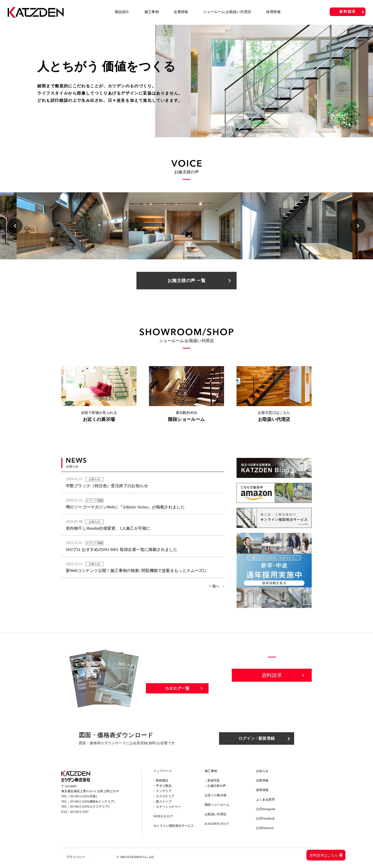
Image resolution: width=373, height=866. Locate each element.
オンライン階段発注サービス (173, 825)
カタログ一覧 (177, 688)
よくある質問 (265, 799)
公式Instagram (265, 809)
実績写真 (213, 780)
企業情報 (181, 12)
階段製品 (162, 780)
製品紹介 (122, 12)
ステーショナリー (168, 806)
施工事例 (151, 12)
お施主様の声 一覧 (186, 280)
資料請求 (347, 12)
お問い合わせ (272, 692)
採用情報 (273, 12)
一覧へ (214, 586)
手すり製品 (163, 785)
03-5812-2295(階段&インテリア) (92, 801)
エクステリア (165, 796)
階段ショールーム (217, 804)
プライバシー (75, 856)
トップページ (162, 771)
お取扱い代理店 (216, 814)
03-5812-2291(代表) (83, 796)
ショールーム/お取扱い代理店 (227, 12)
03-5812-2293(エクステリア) (89, 806)
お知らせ (262, 771)
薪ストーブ (163, 801)
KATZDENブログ (217, 823)
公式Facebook (265, 818)
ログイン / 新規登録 (257, 738)
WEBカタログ (163, 816)
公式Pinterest (265, 828)
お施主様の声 (216, 785)
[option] (186, 81)
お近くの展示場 (216, 795)
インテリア (163, 791)
